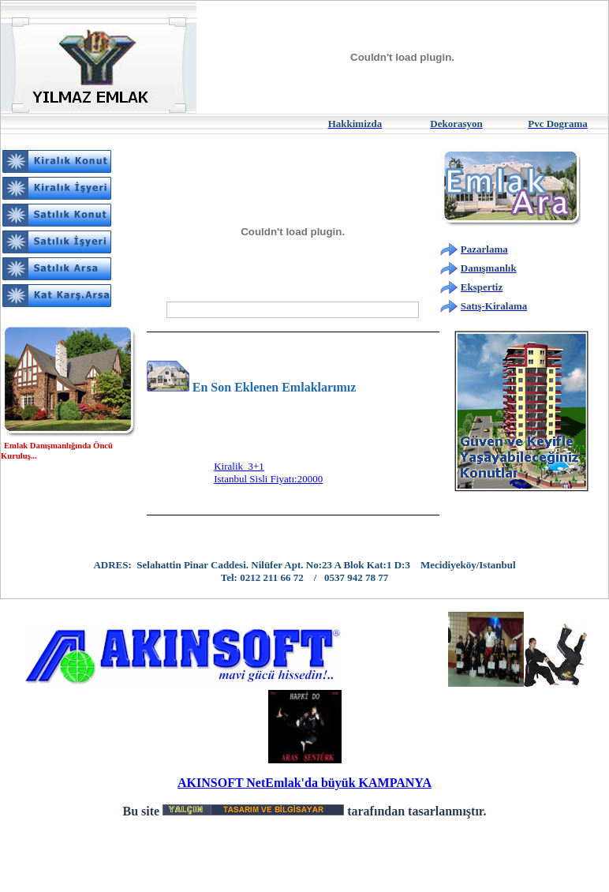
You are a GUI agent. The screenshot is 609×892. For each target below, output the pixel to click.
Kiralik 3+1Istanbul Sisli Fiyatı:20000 (268, 476)
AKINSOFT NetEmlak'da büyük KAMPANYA (304, 782)
